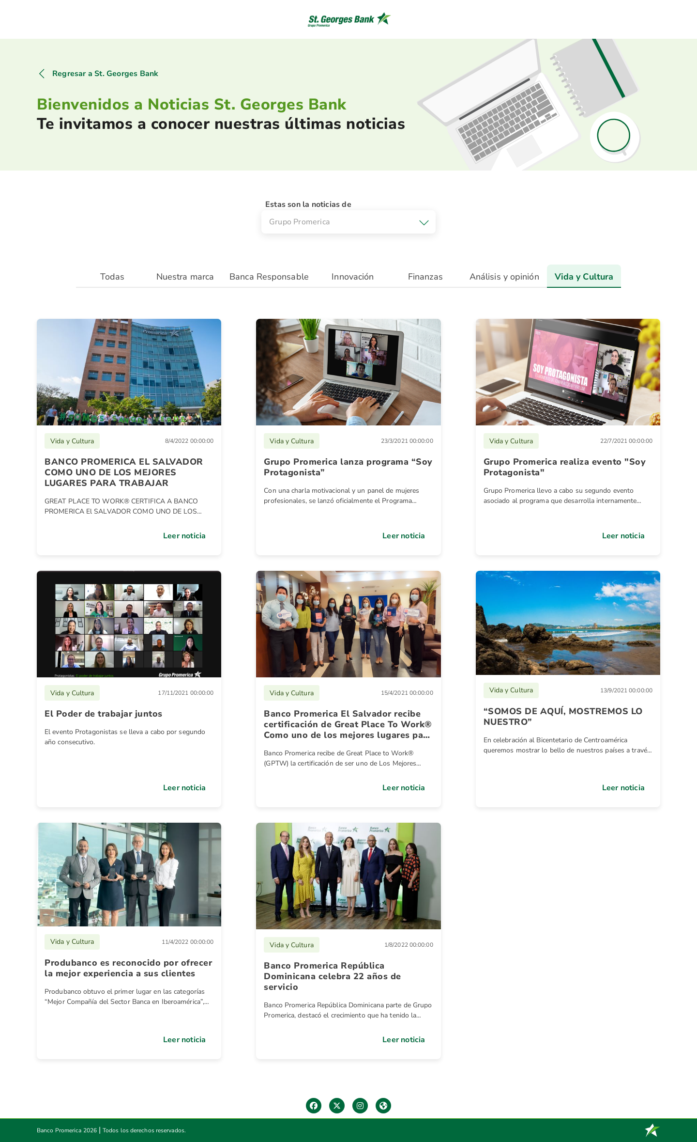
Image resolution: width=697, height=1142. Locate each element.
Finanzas (425, 276)
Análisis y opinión (504, 276)
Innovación (353, 276)
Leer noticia (184, 536)
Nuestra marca (185, 276)
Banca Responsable (269, 276)
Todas (112, 276)
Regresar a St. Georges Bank (105, 73)
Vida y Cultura (584, 276)
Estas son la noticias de (308, 204)
